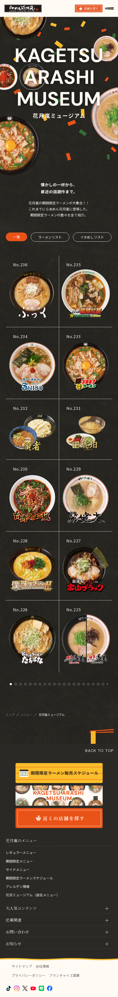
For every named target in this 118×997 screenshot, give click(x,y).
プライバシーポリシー (29, 975)
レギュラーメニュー (21, 852)
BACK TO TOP (99, 750)
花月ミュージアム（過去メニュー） (33, 894)
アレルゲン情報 (18, 886)
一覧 (16, 236)
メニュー (27, 714)
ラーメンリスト (50, 237)
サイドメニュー (18, 869)
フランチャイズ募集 (64, 975)
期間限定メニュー (19, 861)
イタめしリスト (92, 237)
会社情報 (42, 966)
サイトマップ (22, 966)
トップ (10, 714)
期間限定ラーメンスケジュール (29, 878)
